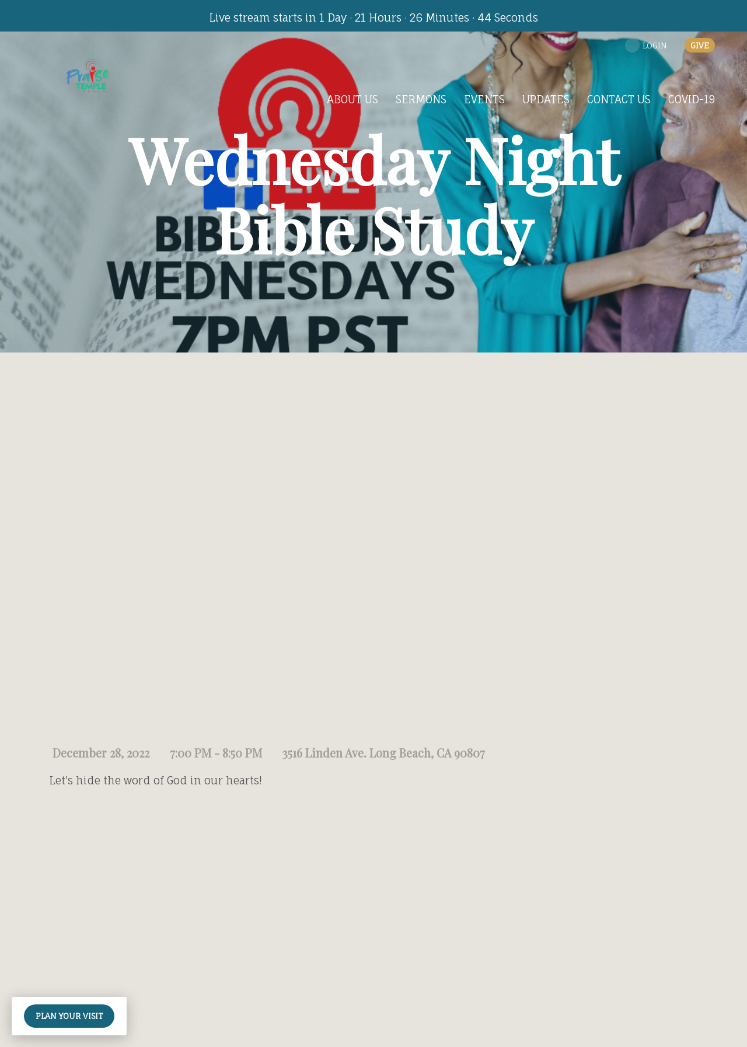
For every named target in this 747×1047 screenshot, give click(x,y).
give (699, 45)
